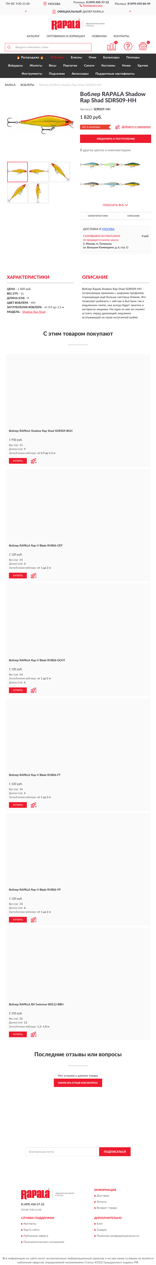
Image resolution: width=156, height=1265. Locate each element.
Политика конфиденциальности (118, 1234)
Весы (52, 65)
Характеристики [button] (98, 216)
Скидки (101, 1228)
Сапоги (89, 65)
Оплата (101, 1200)
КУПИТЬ (18, 460)
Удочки (143, 65)
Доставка (103, 1194)
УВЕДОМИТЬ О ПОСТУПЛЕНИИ (116, 139)
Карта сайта (31, 1228)
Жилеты (36, 65)
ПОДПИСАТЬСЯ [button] (115, 1150)
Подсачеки (57, 73)
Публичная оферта (36, 1234)
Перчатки (70, 65)
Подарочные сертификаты (114, 73)
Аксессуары (80, 73)
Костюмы (108, 65)
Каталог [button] (33, 36)
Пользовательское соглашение (44, 1240)
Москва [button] (108, 229)
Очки (92, 57)
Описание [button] (133, 216)
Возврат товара (107, 1206)
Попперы (133, 57)
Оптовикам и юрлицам (66, 36)
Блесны (76, 57)
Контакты (121, 36)
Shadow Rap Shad (33, 312)
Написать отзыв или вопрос (78, 1081)
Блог (100, 1222)
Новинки (99, 36)
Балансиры (111, 57)
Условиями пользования (74, 1163)
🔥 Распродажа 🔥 (30, 57)
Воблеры (57, 57)
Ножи (126, 65)
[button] (91, 5)
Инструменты (32, 73)
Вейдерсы (15, 65)
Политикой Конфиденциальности (98, 1159)
